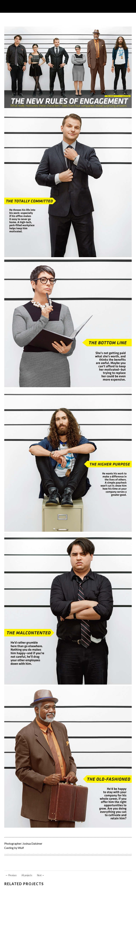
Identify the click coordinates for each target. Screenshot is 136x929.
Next (40, 875)
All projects (26, 875)
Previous (11, 875)
